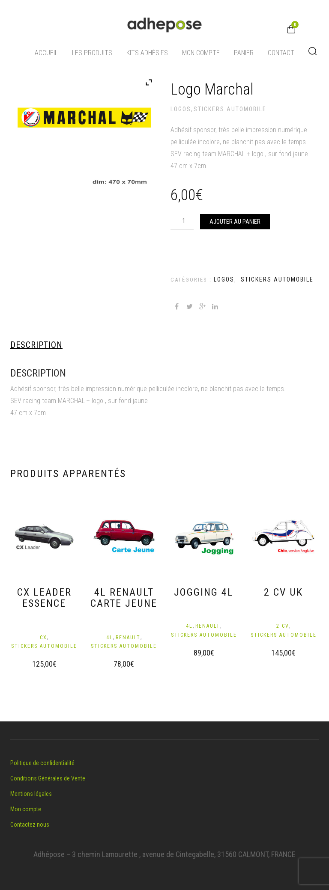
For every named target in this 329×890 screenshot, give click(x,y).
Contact (281, 53)
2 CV (282, 626)
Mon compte (201, 53)
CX (43, 638)
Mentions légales (31, 793)
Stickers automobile (230, 109)
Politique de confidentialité (42, 762)
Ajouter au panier (234, 221)
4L (109, 638)
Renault (128, 638)
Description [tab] (36, 345)
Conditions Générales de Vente (47, 778)
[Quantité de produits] (186, 220)
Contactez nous (29, 824)
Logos (180, 109)
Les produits (92, 53)
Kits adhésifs (147, 53)
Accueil (46, 53)
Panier (244, 53)
